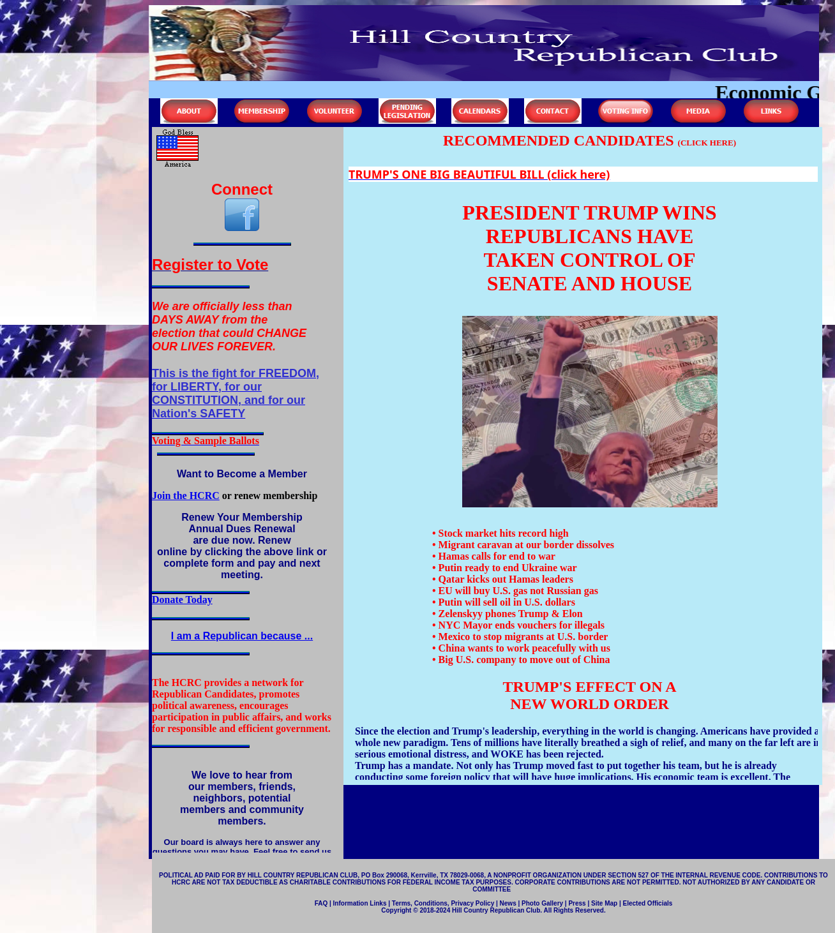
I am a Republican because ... (242, 636)
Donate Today (182, 599)
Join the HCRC (186, 495)
